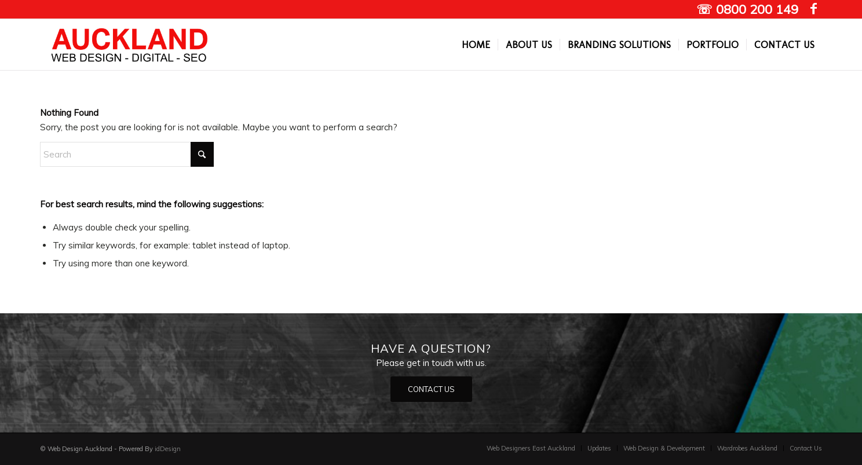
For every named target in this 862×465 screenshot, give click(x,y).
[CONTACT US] (431, 389)
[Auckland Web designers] (130, 44)
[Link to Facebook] (813, 8)
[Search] (127, 154)
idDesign (168, 449)
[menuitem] (476, 44)
